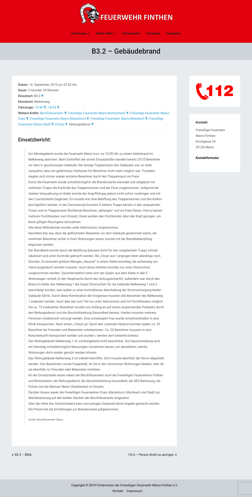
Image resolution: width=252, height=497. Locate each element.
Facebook (153, 33)
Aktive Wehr (104, 33)
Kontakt (118, 491)
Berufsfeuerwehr (51, 113)
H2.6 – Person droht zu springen (151, 455)
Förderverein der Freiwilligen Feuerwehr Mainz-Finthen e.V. (137, 485)
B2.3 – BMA (23, 455)
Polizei (59, 124)
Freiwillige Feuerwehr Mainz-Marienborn (58, 119)
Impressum (135, 491)
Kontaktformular (207, 158)
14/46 (39, 107)
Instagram (173, 33)
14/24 (52, 107)
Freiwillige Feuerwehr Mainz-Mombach (118, 119)
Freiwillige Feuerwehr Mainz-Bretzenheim (96, 113)
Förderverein (131, 33)
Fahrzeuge (78, 33)
